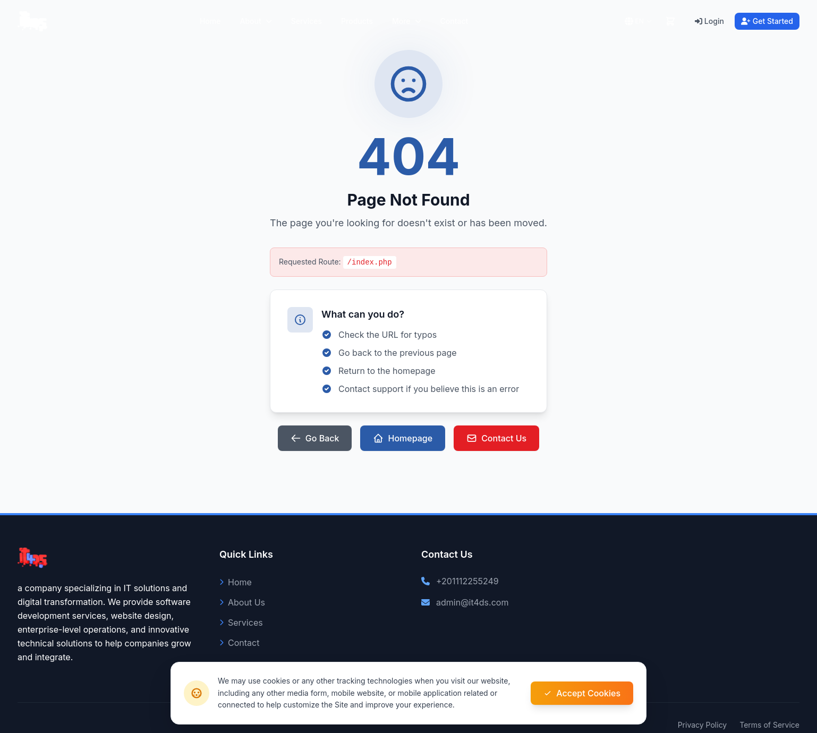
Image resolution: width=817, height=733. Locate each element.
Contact (454, 20)
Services (306, 20)
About (255, 20)
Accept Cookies (581, 693)
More (406, 20)
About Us (242, 602)
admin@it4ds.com (472, 602)
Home (210, 20)
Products (357, 20)
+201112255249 (467, 581)
